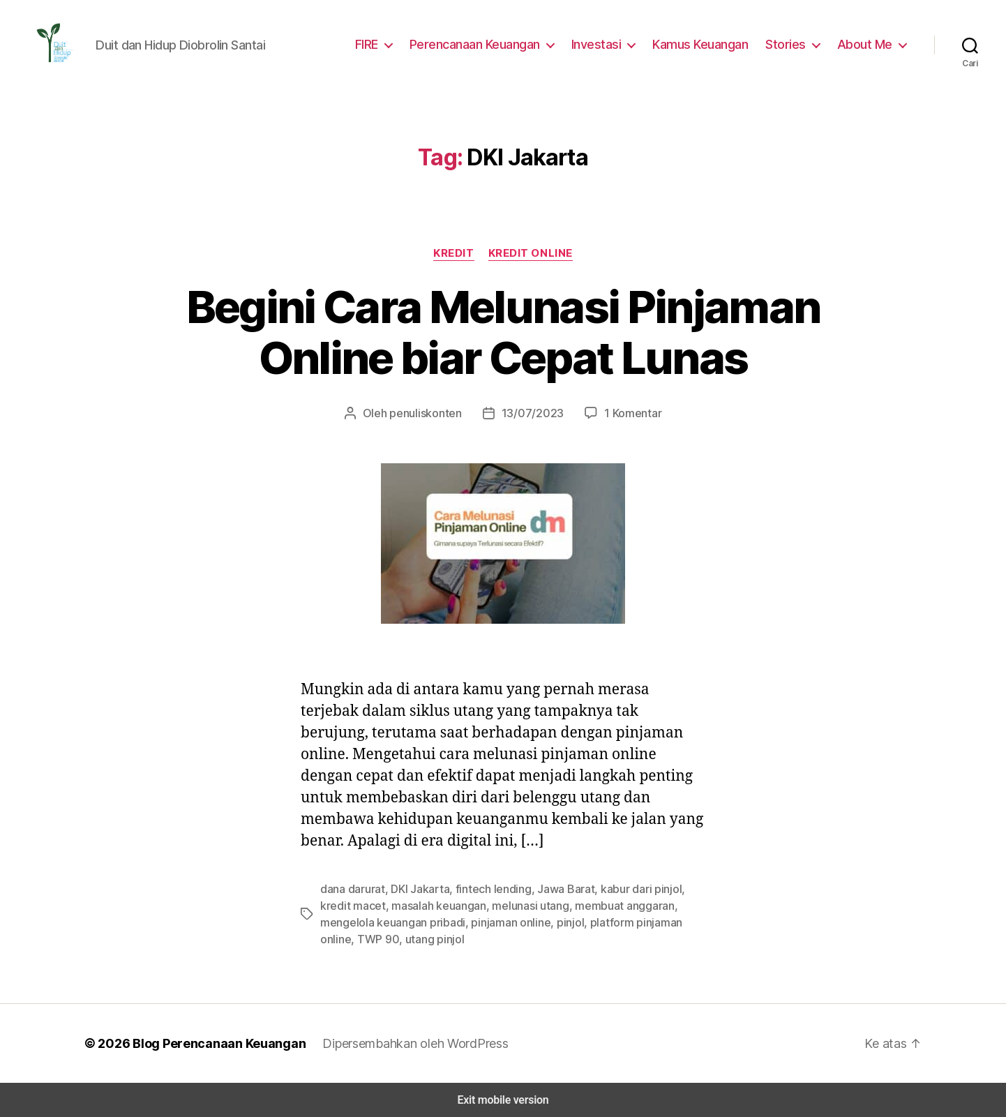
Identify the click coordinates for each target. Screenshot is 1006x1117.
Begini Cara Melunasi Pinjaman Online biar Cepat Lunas (503, 332)
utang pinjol (347, 939)
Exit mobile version (502, 1100)
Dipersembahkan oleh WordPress (404, 1043)
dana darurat (351, 888)
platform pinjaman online (579, 922)
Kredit (453, 253)
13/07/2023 (530, 413)
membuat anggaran (578, 905)
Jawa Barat (551, 888)
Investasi (606, 44)
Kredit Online (531, 253)
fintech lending (483, 888)
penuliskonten (430, 413)
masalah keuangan (401, 905)
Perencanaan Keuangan (487, 44)
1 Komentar (625, 413)
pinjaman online (446, 922)
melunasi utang (489, 905)
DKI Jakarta (415, 888)
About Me (866, 44)
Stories (791, 44)
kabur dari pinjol (621, 888)
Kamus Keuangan (708, 44)
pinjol (502, 922)
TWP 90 (662, 922)
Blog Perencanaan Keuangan (211, 1043)
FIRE (378, 44)
